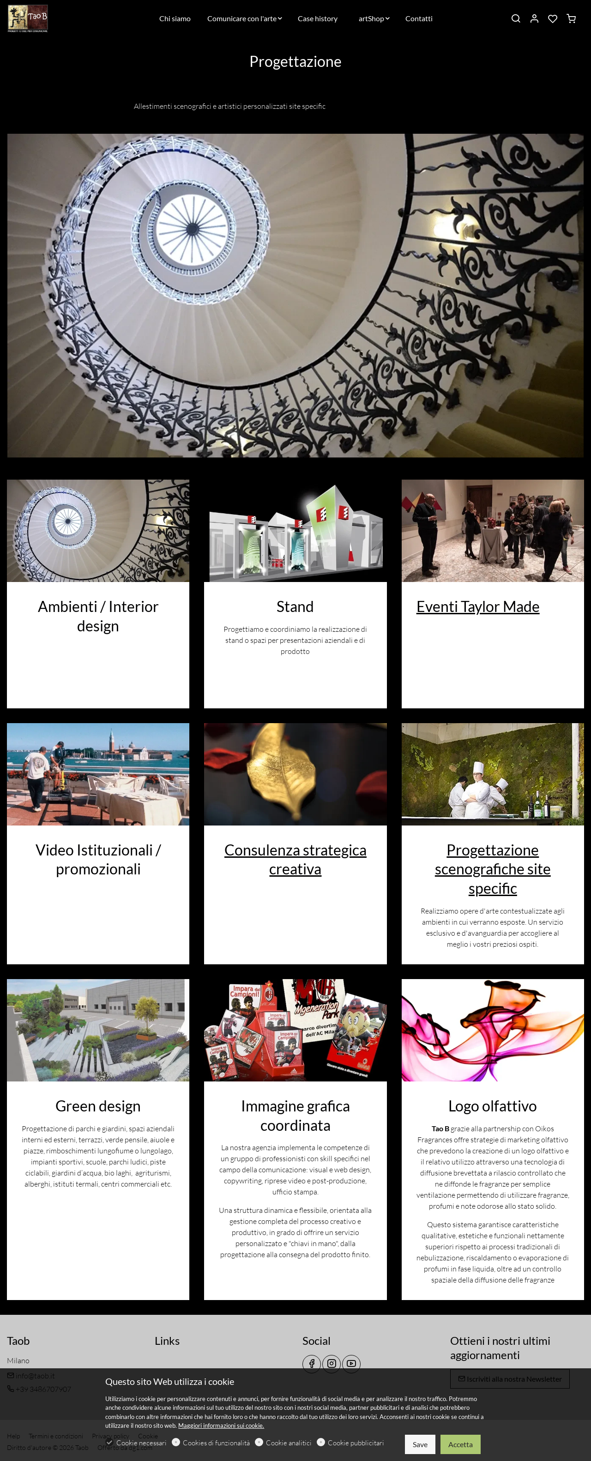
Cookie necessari (141, 1442)
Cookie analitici (289, 1442)
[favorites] (552, 18)
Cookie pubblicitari (356, 1442)
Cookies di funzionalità (216, 1442)
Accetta (460, 1444)
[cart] (571, 18)
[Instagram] (331, 1364)
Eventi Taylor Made (478, 606)
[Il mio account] (534, 18)
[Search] (516, 18)
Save (420, 1444)
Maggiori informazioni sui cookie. (221, 1425)
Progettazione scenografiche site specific (493, 869)
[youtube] (351, 1364)
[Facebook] (311, 1364)
